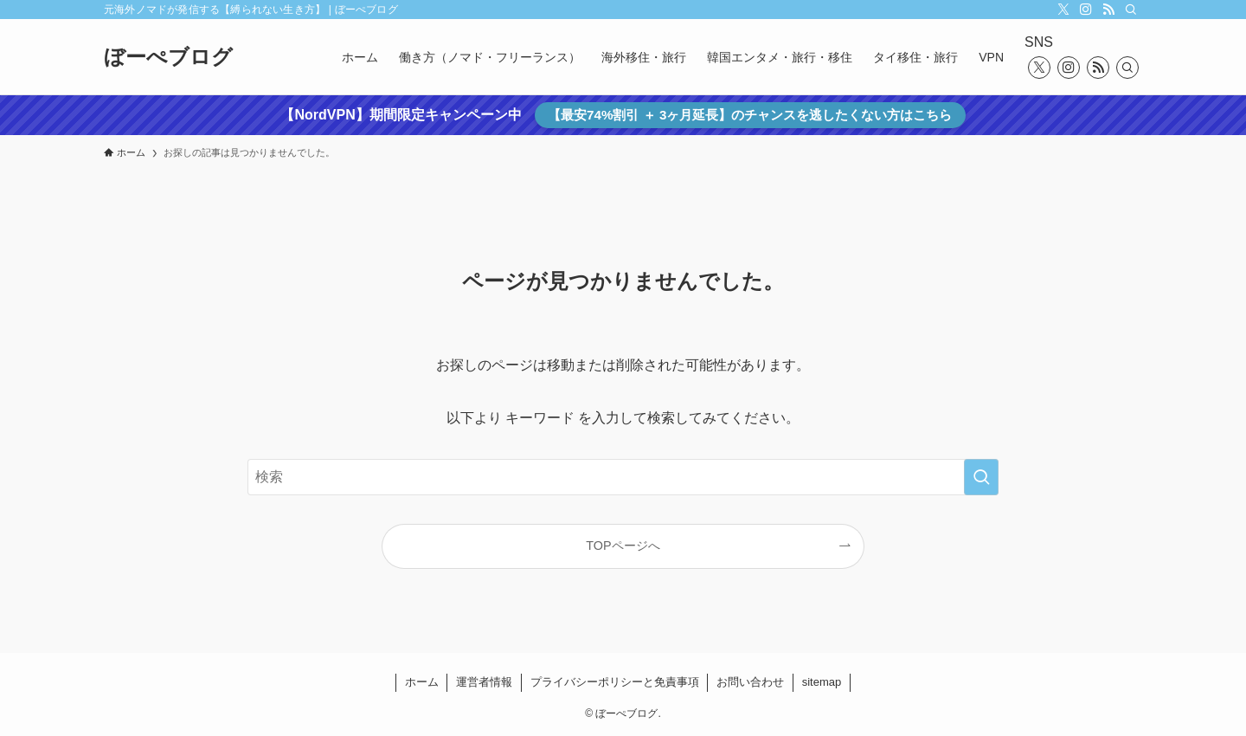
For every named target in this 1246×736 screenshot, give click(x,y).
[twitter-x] (1063, 9)
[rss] (1108, 9)
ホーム (422, 681)
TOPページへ (622, 545)
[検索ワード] (623, 477)
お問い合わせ (750, 681)
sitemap (822, 681)
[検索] (1131, 9)
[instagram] (1086, 9)
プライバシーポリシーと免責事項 (614, 681)
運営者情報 (484, 681)
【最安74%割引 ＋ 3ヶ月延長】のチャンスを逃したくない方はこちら (750, 114)
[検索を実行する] (981, 477)
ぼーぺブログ (168, 57)
